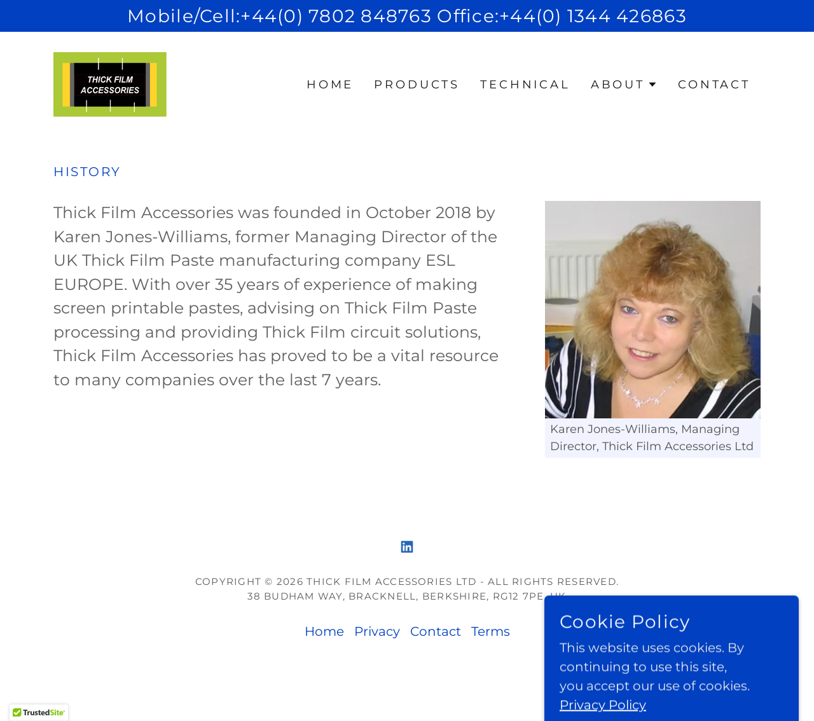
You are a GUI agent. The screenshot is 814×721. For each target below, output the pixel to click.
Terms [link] (490, 631)
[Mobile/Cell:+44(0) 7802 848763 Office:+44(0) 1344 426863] (407, 16)
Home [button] (324, 631)
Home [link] (330, 85)
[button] (624, 84)
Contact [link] (714, 85)
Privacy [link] (377, 631)
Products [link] (417, 85)
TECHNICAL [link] (525, 85)
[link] (110, 83)
